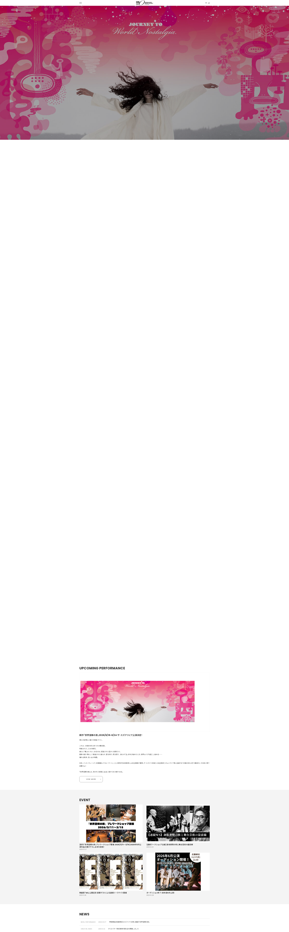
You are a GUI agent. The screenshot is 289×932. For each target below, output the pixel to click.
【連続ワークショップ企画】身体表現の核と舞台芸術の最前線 (169, 844)
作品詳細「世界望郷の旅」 (59, 511)
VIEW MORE (91, 779)
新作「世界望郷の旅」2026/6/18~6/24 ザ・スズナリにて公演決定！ (110, 735)
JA (209, 3)
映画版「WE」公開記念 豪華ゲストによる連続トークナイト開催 (103, 893)
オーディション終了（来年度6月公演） (160, 893)
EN (206, 3)
